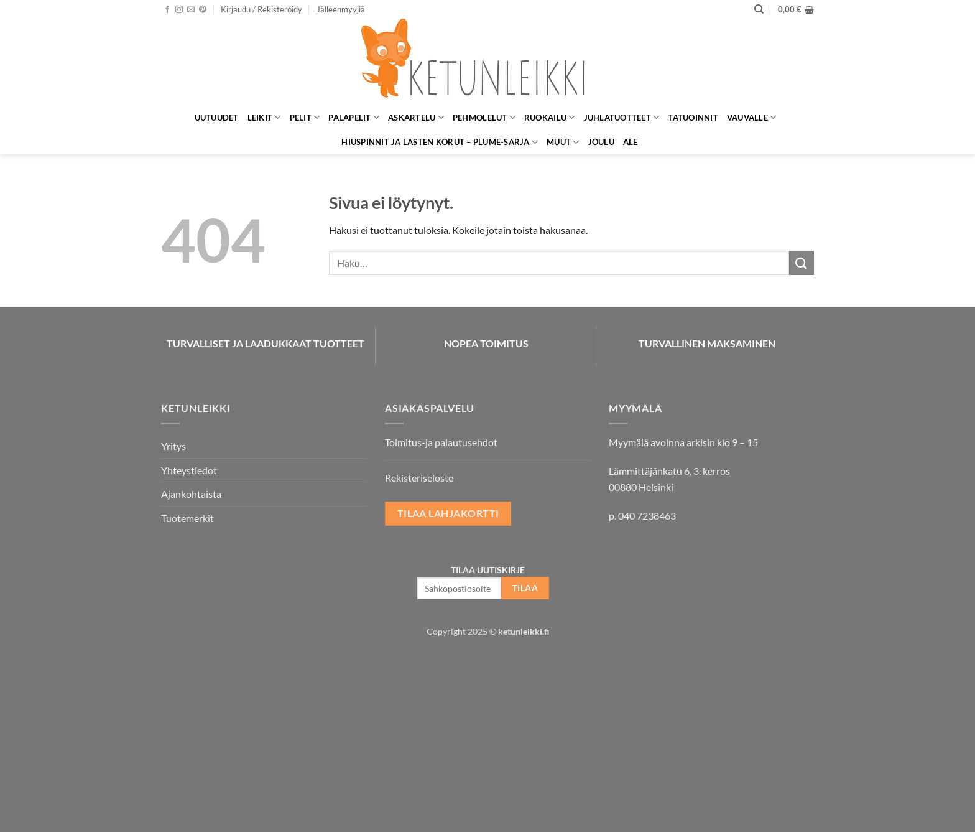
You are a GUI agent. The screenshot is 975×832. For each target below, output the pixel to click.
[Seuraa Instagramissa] (179, 10)
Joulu (601, 142)
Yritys (173, 446)
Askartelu (416, 117)
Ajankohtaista (191, 494)
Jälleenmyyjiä (341, 9)
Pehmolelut (484, 117)
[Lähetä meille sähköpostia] (191, 10)
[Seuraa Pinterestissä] (202, 10)
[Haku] (759, 9)
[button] (261, 9)
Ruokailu (549, 117)
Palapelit (353, 117)
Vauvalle (752, 117)
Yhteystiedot (189, 470)
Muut (563, 142)
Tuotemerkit (187, 518)
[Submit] (801, 263)
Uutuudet (217, 118)
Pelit (305, 117)
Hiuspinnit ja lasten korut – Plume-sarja (439, 142)
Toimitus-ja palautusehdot (441, 442)
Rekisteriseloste (419, 478)
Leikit (264, 117)
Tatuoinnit (693, 118)
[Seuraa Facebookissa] (167, 10)
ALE (630, 142)
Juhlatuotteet (622, 117)
